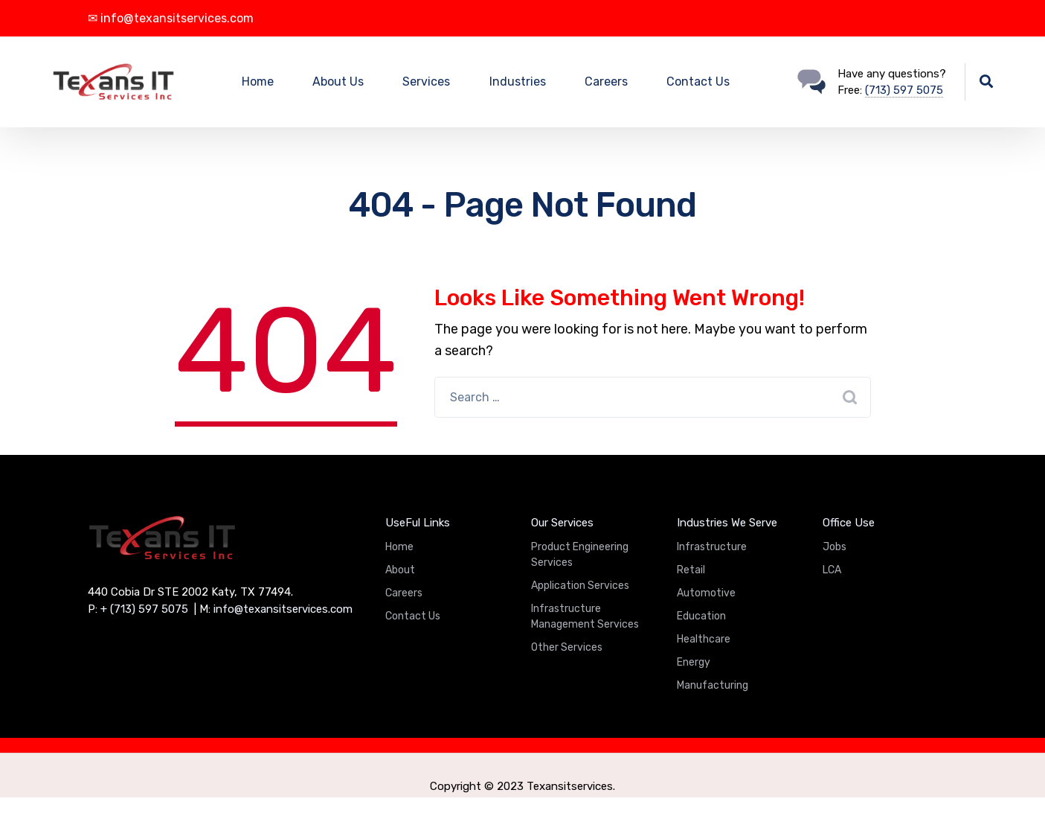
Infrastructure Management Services (585, 616)
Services (426, 81)
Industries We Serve (727, 522)
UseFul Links (417, 522)
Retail (691, 570)
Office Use (849, 522)
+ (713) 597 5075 (144, 609)
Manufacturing (712, 685)
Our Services (562, 522)
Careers (606, 81)
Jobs (834, 547)
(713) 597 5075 (904, 90)
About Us (338, 81)
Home (258, 81)
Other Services (566, 647)
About (400, 570)
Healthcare (703, 639)
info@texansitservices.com (283, 609)
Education (701, 616)
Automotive (706, 593)
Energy (693, 662)
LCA (832, 570)
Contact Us (698, 81)
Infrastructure (712, 547)
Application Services (580, 585)
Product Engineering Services (579, 555)
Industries (517, 81)
